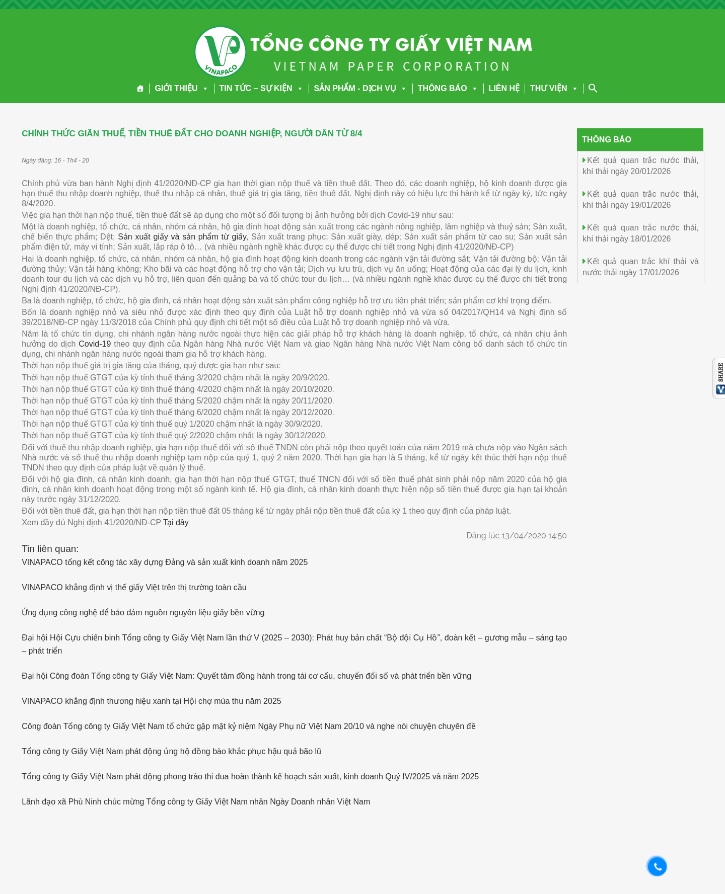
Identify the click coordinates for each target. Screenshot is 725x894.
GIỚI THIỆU (181, 88)
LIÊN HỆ (504, 88)
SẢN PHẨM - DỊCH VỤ (360, 88)
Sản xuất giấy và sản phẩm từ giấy (182, 236)
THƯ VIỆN (554, 88)
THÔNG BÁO (448, 88)
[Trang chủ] (140, 89)
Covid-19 (95, 344)
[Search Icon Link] (593, 88)
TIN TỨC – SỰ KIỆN (262, 88)
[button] (203, 88)
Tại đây (176, 522)
